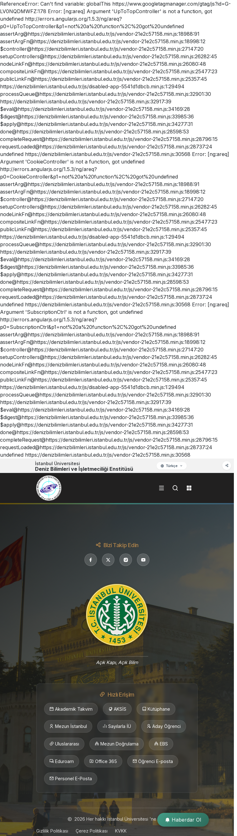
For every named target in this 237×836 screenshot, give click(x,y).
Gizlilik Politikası (52, 830)
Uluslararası (64, 743)
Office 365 (103, 761)
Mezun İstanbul (68, 726)
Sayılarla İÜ (117, 726)
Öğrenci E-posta (153, 761)
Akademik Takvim (71, 709)
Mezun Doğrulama (117, 743)
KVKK (121, 830)
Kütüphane (156, 709)
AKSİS (117, 709)
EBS (161, 743)
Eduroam (61, 761)
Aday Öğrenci (164, 726)
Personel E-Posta (70, 778)
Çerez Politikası (92, 830)
